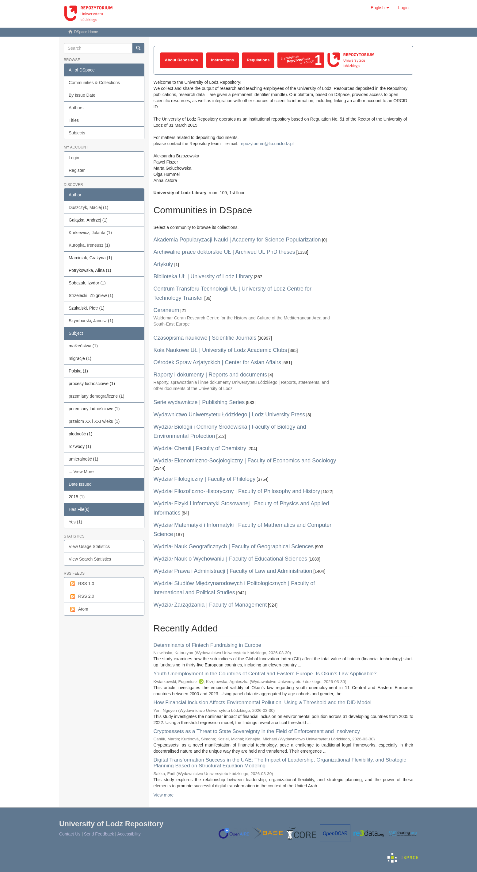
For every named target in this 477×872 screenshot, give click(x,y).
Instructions (222, 60)
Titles (74, 120)
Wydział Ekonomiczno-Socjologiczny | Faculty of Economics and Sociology (245, 460)
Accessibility (128, 833)
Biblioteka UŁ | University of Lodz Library (203, 276)
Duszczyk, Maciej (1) (88, 207)
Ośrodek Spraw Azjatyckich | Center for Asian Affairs (217, 362)
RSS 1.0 (81, 584)
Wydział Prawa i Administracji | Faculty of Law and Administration (233, 571)
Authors (76, 107)
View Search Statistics (90, 559)
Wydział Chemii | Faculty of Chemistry (200, 448)
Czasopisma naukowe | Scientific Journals (205, 338)
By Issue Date (82, 95)
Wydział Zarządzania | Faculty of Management (210, 605)
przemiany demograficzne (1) (96, 396)
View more (164, 795)
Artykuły (163, 264)
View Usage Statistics (89, 546)
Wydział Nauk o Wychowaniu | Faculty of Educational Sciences (230, 559)
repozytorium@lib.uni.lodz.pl (266, 143)
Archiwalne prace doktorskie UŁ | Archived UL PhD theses (224, 252)
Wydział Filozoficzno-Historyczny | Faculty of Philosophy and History (237, 491)
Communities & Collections (94, 82)
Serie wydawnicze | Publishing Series (199, 402)
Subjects (77, 132)
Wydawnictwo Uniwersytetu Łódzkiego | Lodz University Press (229, 414)
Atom (78, 609)
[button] (380, 7)
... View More (81, 471)
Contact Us (69, 833)
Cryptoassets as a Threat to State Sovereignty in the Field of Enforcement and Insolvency (257, 731)
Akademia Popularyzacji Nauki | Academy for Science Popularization (237, 240)
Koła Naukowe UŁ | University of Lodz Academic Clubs (220, 350)
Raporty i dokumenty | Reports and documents (210, 375)
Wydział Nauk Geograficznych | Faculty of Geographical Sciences (234, 546)
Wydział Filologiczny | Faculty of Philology (205, 479)
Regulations (258, 60)
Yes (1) (75, 521)
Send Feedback (99, 833)
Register (77, 170)
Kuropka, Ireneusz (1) (89, 245)
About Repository (181, 60)
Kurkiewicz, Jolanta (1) (90, 232)
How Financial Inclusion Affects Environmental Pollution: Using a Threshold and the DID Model (263, 702)
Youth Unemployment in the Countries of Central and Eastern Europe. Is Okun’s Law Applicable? (265, 674)
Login (74, 157)
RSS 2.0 (81, 596)
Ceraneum (166, 310)
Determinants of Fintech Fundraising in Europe (207, 645)
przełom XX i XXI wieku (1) (94, 421)
